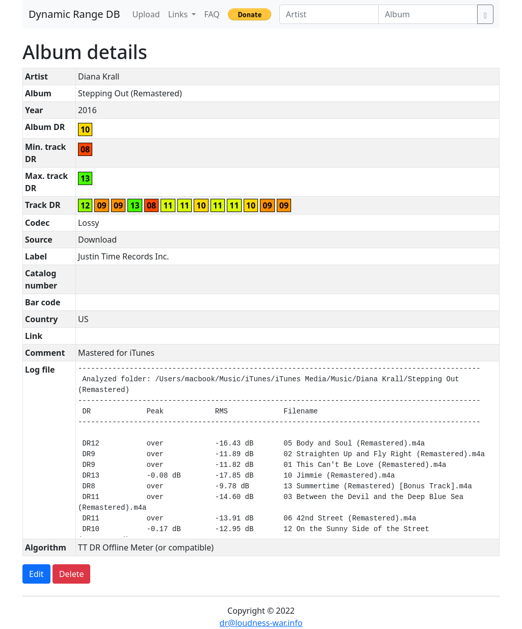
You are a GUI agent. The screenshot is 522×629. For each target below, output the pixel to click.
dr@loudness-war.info (261, 622)
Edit (36, 574)
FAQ (211, 14)
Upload (146, 14)
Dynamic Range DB (74, 14)
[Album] (428, 14)
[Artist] (329, 14)
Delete (71, 574)
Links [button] (179, 14)
